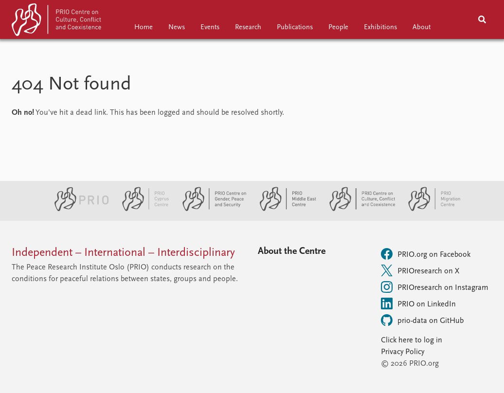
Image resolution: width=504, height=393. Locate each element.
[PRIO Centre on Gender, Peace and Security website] (210, 209)
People (338, 27)
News (176, 27)
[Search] (482, 19)
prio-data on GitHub (422, 320)
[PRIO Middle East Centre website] (284, 209)
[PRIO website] (77, 209)
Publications (295, 27)
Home (143, 27)
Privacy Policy (402, 352)
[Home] (57, 21)
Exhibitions (380, 27)
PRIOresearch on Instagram (434, 287)
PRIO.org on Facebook (425, 254)
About (422, 27)
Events (209, 27)
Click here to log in (411, 340)
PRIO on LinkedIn (418, 303)
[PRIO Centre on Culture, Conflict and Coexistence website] (358, 209)
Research (248, 27)
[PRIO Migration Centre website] (429, 209)
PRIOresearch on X (420, 270)
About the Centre (291, 251)
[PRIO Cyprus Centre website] (141, 209)
